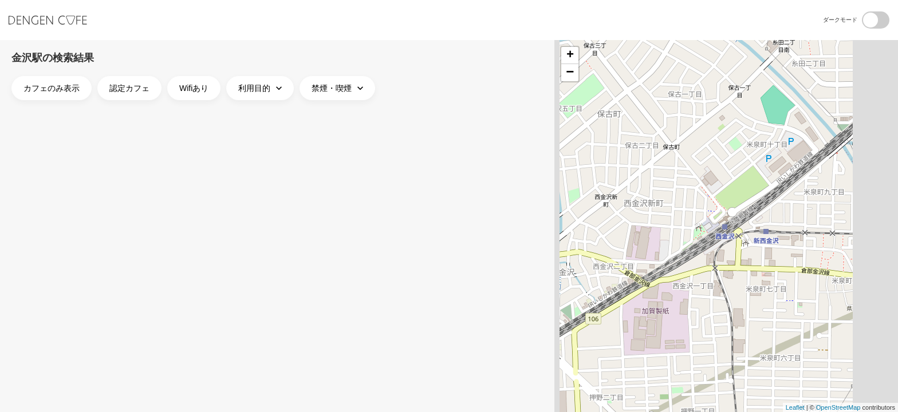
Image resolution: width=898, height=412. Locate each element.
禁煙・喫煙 (339, 88)
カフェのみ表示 (51, 88)
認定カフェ (129, 88)
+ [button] (570, 55)
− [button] (570, 72)
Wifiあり (193, 88)
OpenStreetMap (838, 407)
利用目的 (261, 88)
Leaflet (795, 407)
